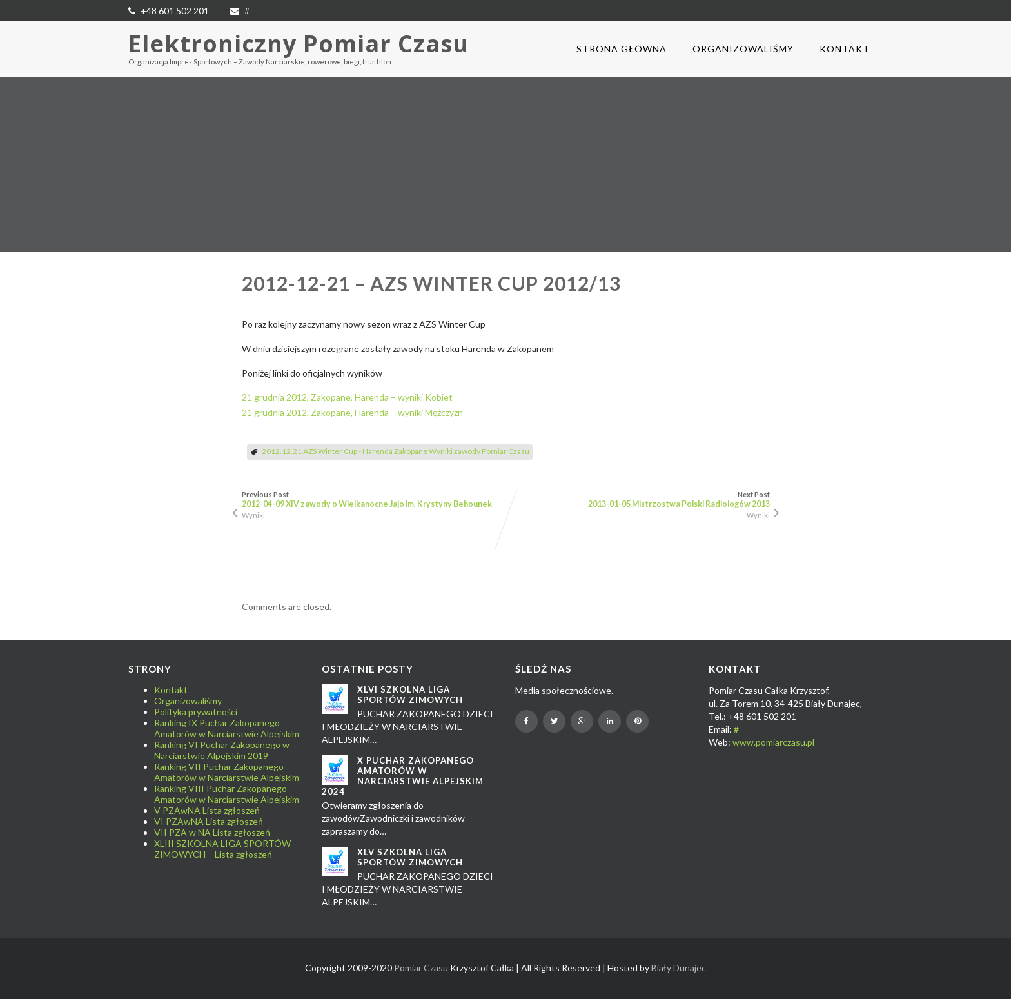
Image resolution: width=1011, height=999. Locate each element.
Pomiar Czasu (421, 967)
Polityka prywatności (195, 711)
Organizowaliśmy (743, 48)
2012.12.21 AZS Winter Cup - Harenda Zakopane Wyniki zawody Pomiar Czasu (395, 451)
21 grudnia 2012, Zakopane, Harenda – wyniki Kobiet (347, 396)
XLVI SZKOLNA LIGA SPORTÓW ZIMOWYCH (410, 694)
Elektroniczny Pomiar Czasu (298, 43)
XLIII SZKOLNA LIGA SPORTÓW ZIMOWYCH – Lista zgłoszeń (222, 849)
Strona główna (621, 48)
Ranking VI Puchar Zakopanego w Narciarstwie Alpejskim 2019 (222, 750)
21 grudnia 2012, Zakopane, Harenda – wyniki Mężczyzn (352, 412)
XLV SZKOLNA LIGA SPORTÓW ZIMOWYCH (410, 857)
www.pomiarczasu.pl (773, 742)
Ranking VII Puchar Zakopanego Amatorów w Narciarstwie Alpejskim (226, 772)
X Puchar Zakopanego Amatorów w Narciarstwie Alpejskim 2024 (403, 775)
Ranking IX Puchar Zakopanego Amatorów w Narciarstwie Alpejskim (226, 728)
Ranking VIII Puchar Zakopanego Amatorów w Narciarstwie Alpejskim (226, 794)
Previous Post (374, 499)
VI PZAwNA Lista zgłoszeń (208, 821)
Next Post (637, 499)
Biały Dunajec (678, 967)
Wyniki (253, 515)
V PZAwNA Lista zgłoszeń (207, 810)
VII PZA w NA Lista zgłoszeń (212, 832)
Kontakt (845, 48)
